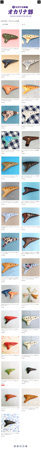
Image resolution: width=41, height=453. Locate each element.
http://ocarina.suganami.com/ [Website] (26, 446)
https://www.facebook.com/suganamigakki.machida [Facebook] (15, 446)
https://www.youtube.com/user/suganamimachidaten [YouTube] (23, 446)
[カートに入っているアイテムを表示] (39, 2)
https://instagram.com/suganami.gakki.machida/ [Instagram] (20, 446)
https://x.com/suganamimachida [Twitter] (18, 446)
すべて (23, 24)
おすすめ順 (5, 24)
